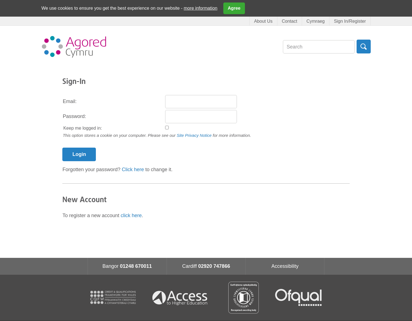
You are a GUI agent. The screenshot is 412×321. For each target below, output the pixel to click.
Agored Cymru (74, 47)
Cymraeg (315, 21)
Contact (289, 21)
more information (200, 8)
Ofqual (298, 297)
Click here (133, 169)
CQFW (113, 297)
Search (363, 46)
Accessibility (285, 266)
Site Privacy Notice (194, 135)
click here (131, 215)
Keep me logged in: (82, 127)
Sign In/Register (350, 21)
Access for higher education (182, 297)
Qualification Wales (243, 298)
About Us (263, 21)
